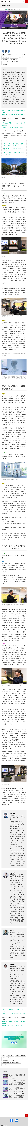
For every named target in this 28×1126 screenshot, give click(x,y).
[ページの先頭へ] (26, 1115)
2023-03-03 (3, 48)
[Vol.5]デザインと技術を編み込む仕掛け (12, 127)
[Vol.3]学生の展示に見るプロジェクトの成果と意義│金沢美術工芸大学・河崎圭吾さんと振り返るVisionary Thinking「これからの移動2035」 (14, 38)
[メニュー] (26, 1)
